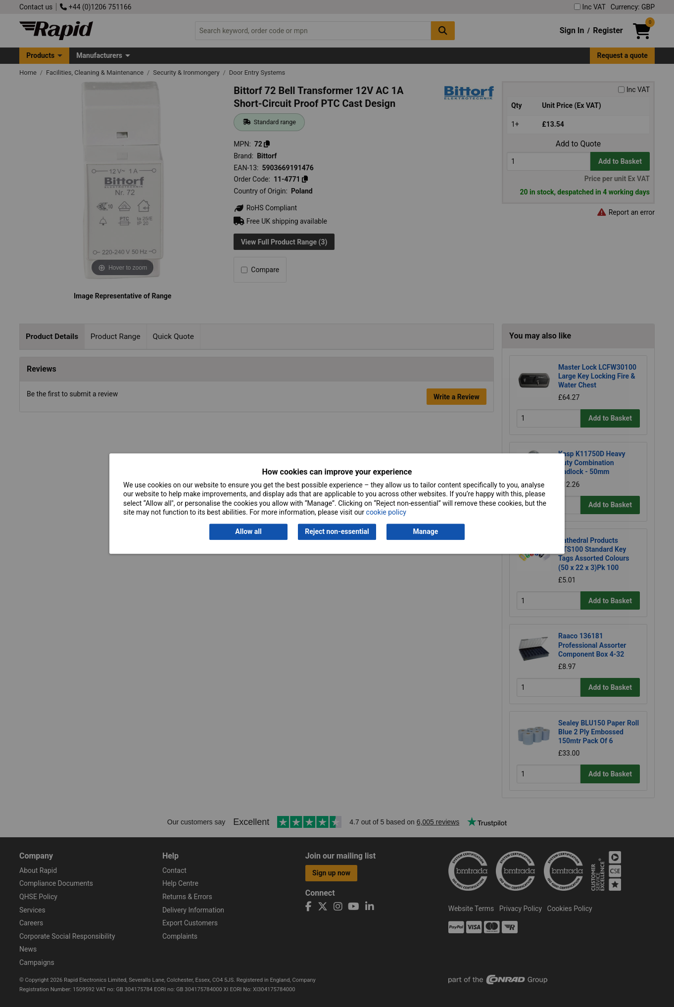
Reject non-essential (337, 532)
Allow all (248, 532)
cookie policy (386, 512)
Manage (425, 532)
